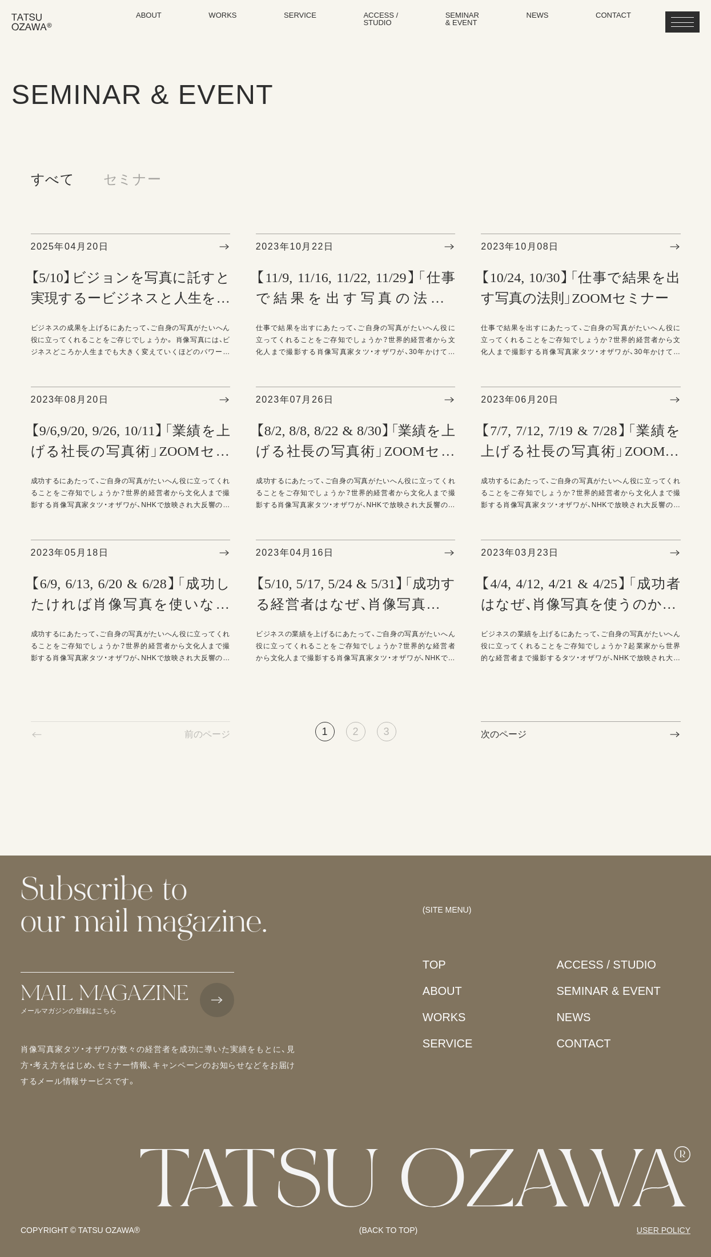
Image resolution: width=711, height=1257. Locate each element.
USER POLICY (663, 1230)
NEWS (573, 1017)
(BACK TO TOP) (388, 1230)
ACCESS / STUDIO (606, 964)
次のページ (504, 734)
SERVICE (447, 1043)
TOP (434, 964)
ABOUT (442, 991)
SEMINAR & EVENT (608, 991)
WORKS (444, 1017)
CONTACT (583, 1043)
